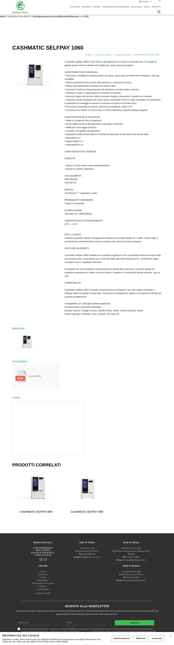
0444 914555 (133, 577)
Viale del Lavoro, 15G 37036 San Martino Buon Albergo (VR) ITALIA (131, 551)
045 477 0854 (133, 557)
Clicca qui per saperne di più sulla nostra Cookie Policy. (42, 642)
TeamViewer (43, 589)
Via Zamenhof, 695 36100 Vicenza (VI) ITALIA (131, 573)
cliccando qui (85, 631)
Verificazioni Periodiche (115, 7)
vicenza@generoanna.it (134, 580)
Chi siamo (75, 7)
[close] (170, 635)
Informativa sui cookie (43, 583)
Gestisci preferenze (122, 638)
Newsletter (42, 580)
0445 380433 (88, 554)
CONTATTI (156, 7)
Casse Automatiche (103, 55)
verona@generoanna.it (134, 560)
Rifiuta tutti (140, 638)
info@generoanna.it (90, 557)
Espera (97, 7)
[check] (19, 629)
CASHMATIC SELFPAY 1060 (146, 55)
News (147, 7)
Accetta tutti (157, 638)
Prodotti (87, 7)
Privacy (43, 586)
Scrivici (42, 577)
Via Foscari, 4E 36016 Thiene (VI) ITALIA (87, 549)
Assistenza (136, 7)
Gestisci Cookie (43, 593)
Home (43, 571)
